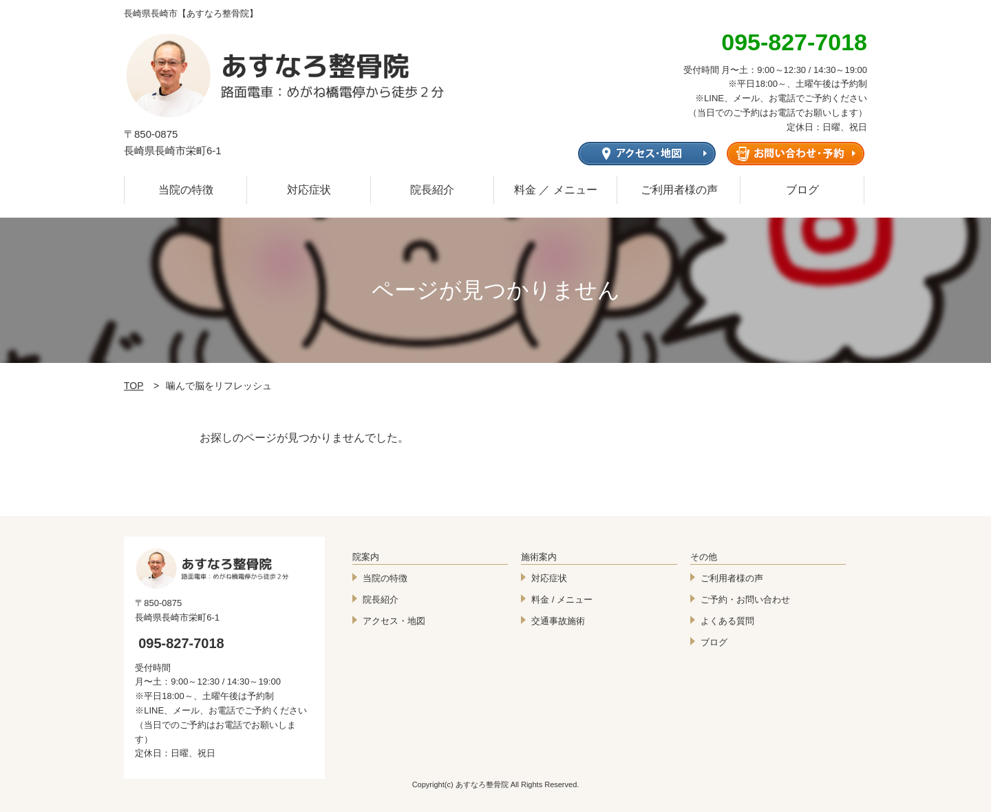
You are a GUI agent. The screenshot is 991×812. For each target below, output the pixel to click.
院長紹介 (432, 190)
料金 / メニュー (562, 599)
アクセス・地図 (394, 621)
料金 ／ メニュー (555, 190)
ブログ (802, 190)
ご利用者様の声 (679, 190)
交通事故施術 (558, 621)
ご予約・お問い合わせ (745, 599)
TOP (134, 385)
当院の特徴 (185, 190)
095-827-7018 (181, 643)
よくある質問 (727, 621)
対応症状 (309, 190)
